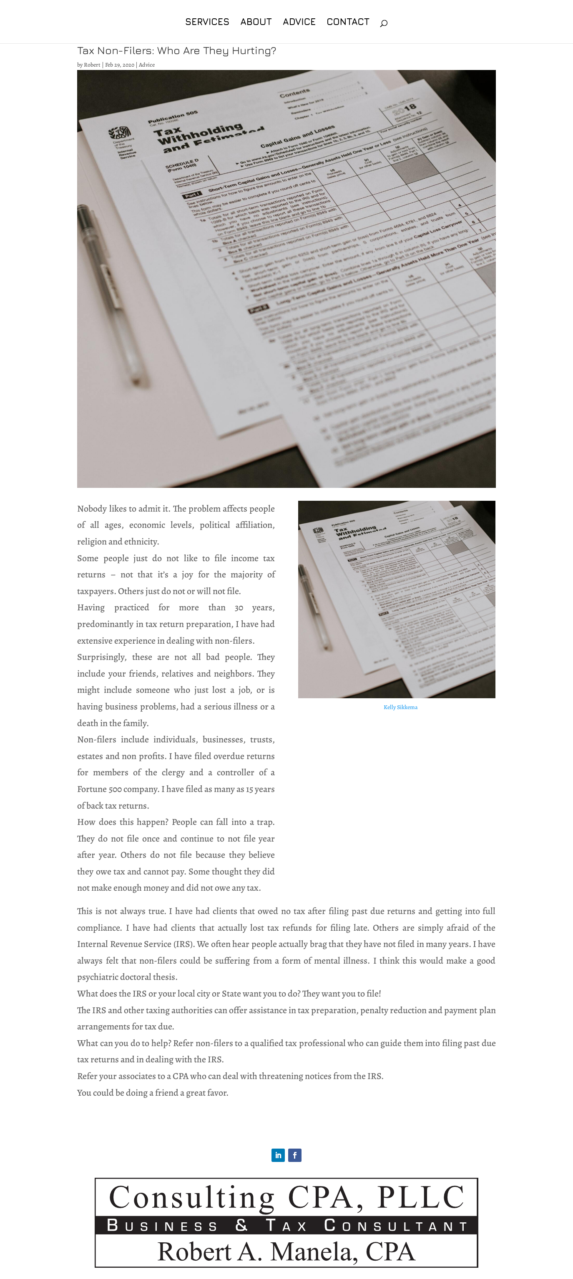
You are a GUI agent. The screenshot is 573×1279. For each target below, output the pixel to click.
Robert (92, 65)
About (256, 23)
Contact (348, 23)
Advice (299, 23)
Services (207, 23)
